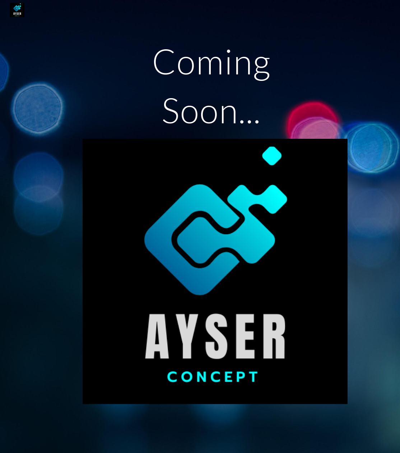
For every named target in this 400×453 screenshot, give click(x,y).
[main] (215, 89)
